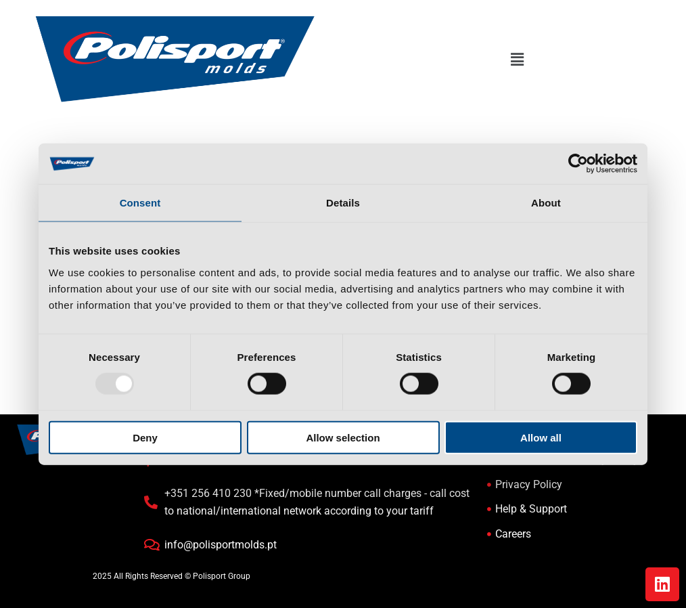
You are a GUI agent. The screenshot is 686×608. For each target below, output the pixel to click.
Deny (145, 437)
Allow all (541, 437)
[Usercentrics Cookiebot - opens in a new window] (578, 164)
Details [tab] (343, 203)
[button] (516, 60)
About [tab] (546, 203)
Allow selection (343, 437)
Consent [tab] (140, 203)
